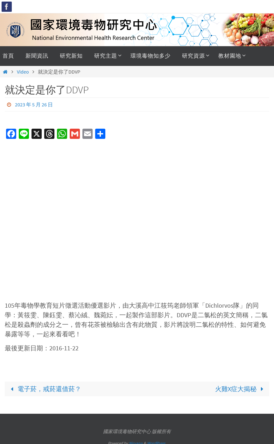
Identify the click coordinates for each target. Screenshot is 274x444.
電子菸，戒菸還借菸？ (44, 389)
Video (23, 71)
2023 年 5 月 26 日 (34, 104)
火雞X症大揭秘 (241, 389)
